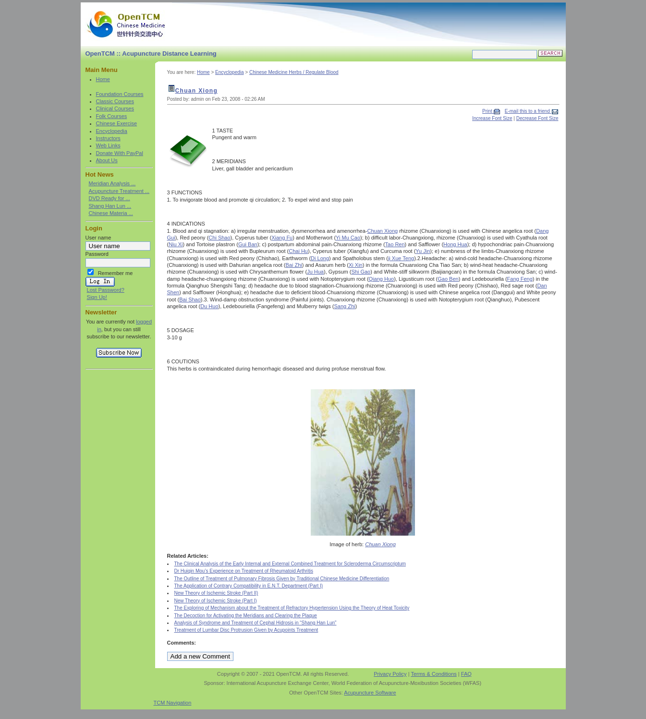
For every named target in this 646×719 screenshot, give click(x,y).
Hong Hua (455, 244)
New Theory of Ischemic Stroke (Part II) (216, 593)
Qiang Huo (381, 279)
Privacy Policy (390, 674)
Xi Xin (356, 265)
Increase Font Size (492, 118)
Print (487, 111)
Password (97, 254)
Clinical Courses (115, 108)
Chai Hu (298, 251)
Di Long (320, 258)
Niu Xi (176, 244)
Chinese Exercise (116, 123)
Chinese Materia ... (111, 213)
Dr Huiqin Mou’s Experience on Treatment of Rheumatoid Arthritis (243, 571)
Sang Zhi (344, 306)
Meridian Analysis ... (112, 183)
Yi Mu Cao (348, 237)
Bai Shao (190, 299)
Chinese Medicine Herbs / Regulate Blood (294, 72)
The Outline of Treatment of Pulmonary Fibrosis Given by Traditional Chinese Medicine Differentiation (282, 578)
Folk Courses (111, 116)
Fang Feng (520, 279)
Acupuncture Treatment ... (119, 191)
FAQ (466, 674)
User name (98, 237)
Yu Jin (422, 251)
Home (103, 79)
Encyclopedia (111, 131)
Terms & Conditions (433, 674)
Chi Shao (219, 237)
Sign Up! (97, 297)
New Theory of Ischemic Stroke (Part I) (215, 600)
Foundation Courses (120, 94)
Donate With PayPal (119, 153)
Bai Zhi (294, 265)
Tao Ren (395, 244)
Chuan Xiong (196, 90)
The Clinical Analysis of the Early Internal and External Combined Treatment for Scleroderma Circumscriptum (290, 563)
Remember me (115, 273)
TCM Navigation (173, 703)
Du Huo (209, 306)
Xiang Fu (282, 237)
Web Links (108, 145)
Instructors (108, 138)
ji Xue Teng (401, 258)
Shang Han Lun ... (110, 206)
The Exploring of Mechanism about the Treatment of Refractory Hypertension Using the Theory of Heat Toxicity (292, 608)
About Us (107, 160)
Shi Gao (360, 272)
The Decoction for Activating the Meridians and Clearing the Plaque (245, 615)
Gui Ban (247, 244)
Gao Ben (448, 279)
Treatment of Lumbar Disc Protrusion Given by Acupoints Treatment (246, 630)
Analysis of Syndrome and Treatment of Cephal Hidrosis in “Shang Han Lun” (255, 622)
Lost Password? (105, 290)
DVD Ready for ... (109, 198)
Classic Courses (115, 101)
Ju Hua (315, 272)
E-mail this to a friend (528, 111)
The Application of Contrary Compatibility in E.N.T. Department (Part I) (248, 585)
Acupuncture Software (370, 692)
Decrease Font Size (537, 118)
